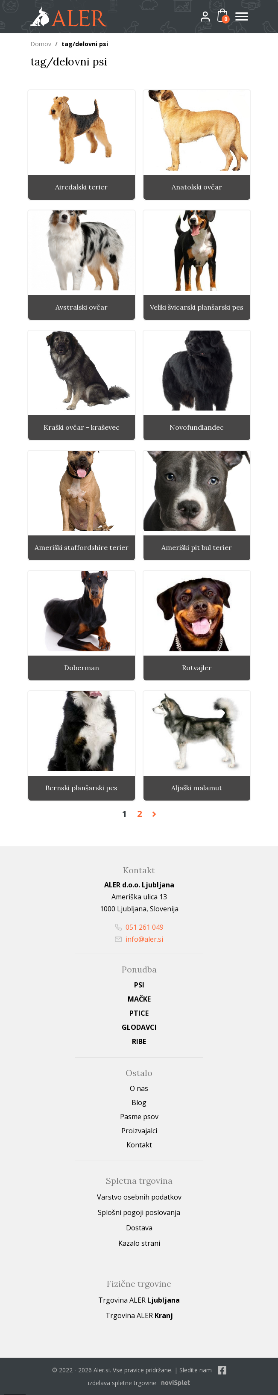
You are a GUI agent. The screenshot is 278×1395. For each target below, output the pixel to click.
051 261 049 (139, 927)
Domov (40, 44)
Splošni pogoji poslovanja (139, 1212)
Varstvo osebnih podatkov (139, 1197)
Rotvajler (197, 668)
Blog (139, 1102)
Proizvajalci (139, 1130)
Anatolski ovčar (197, 187)
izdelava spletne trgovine (122, 1383)
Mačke (139, 999)
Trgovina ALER (139, 1300)
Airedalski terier (81, 187)
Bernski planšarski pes (81, 788)
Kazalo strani (139, 1243)
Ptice (139, 1013)
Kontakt (139, 1145)
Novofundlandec (197, 427)
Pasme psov (139, 1116)
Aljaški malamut (196, 788)
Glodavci (139, 1027)
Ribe (139, 1041)
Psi (139, 985)
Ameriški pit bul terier (196, 548)
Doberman (81, 668)
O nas (139, 1088)
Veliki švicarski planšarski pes (196, 307)
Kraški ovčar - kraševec (82, 427)
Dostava (139, 1227)
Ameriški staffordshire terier (82, 548)
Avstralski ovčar (82, 307)
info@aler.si (139, 939)
